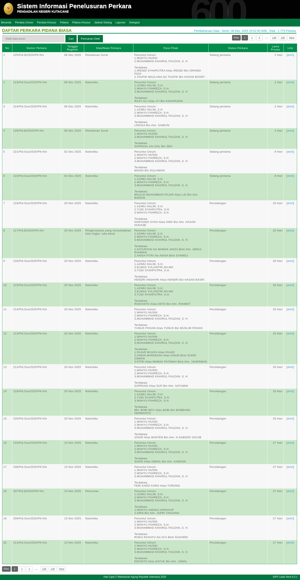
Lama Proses (275, 48)
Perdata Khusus (46, 22)
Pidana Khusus (81, 22)
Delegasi (134, 22)
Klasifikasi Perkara (108, 48)
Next (291, 37)
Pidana (64, 22)
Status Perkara (238, 48)
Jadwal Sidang (103, 22)
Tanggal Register (72, 48)
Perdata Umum (24, 22)
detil (290, 54)
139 (283, 37)
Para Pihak (171, 48)
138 (274, 37)
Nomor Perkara (37, 48)
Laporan (121, 22)
